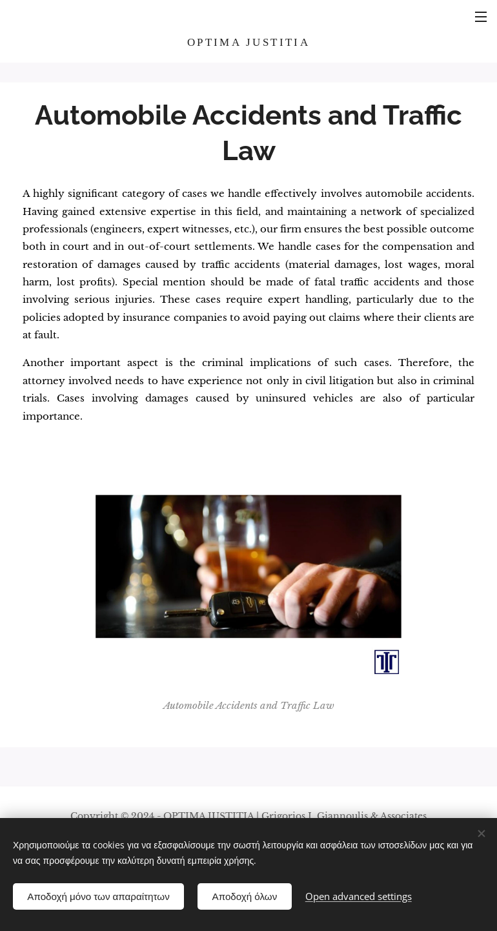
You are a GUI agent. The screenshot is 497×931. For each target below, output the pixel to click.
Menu (481, 16)
